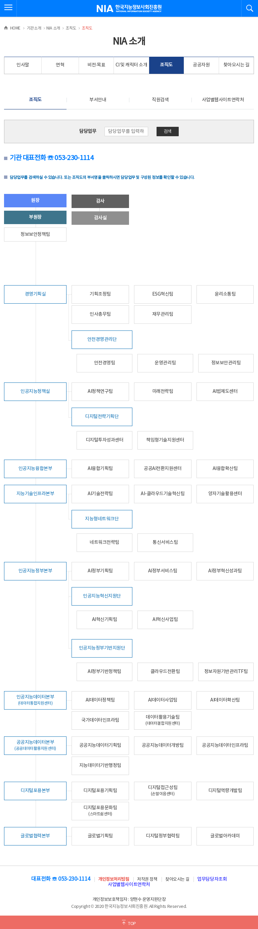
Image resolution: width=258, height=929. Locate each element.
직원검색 (160, 100)
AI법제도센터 (225, 391)
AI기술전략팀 (100, 494)
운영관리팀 (165, 363)
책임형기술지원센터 (165, 440)
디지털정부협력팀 (162, 836)
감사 (100, 201)
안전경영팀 (104, 363)
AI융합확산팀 (225, 468)
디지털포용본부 (35, 790)
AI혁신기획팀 (104, 619)
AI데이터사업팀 (162, 700)
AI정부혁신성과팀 (225, 571)
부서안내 (97, 100)
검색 (168, 131)
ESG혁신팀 (162, 294)
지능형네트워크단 (102, 519)
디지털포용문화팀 (100, 810)
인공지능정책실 (35, 391)
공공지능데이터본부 (35, 745)
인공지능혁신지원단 (102, 596)
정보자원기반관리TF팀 (226, 671)
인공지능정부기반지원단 (102, 648)
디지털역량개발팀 (225, 790)
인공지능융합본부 (35, 468)
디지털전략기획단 (102, 416)
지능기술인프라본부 (35, 494)
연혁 (60, 65)
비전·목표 (96, 65)
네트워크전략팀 (104, 542)
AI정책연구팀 (100, 391)
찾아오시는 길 (236, 65)
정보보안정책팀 (35, 234)
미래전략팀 (162, 391)
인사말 (22, 65)
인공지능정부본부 (35, 571)
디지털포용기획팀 (100, 790)
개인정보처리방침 (113, 879)
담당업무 (87, 131)
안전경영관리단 (102, 339)
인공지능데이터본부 (35, 700)
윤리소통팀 (225, 294)
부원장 (35, 217)
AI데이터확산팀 (225, 700)
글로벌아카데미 (225, 836)
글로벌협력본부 (35, 836)
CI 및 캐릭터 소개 (131, 65)
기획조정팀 (100, 294)
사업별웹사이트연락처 (223, 100)
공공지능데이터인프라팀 (225, 745)
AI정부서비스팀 (162, 571)
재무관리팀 (162, 314)
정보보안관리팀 (226, 363)
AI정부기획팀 (100, 571)
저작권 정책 (147, 879)
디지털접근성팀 (162, 790)
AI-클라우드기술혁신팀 (162, 494)
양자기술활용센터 (225, 494)
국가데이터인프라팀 (100, 720)
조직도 (166, 65)
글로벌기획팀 (100, 836)
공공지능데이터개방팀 (163, 745)
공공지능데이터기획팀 (100, 745)
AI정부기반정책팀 (104, 671)
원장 (35, 200)
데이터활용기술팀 (162, 720)
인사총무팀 (100, 314)
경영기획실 (35, 294)
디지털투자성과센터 (105, 440)
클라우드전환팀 (165, 671)
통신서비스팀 (165, 542)
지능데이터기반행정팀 (100, 765)
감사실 (100, 218)
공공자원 (201, 65)
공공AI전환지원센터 (162, 468)
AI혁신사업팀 (165, 619)
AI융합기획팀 (100, 468)
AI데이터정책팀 (100, 700)
